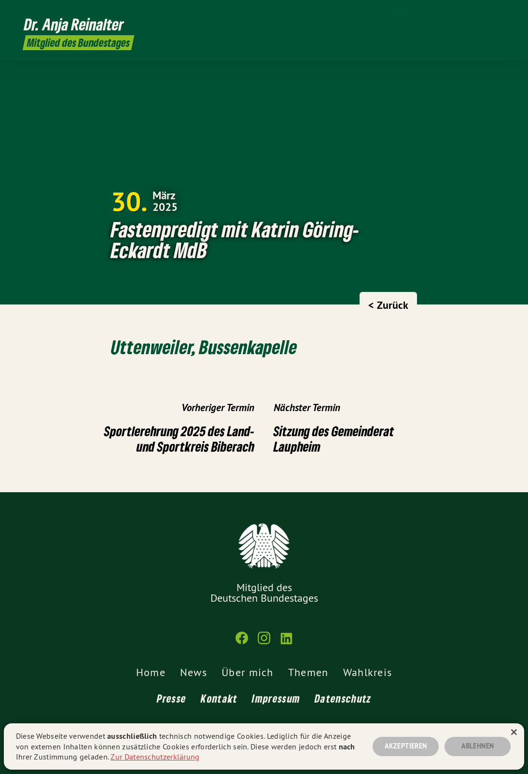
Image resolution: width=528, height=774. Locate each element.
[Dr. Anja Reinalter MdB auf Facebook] (467, 13)
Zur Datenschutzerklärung (155, 756)
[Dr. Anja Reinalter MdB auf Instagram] (482, 13)
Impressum (276, 698)
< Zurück (388, 305)
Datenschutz (343, 698)
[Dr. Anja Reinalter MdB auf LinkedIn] (496, 13)
